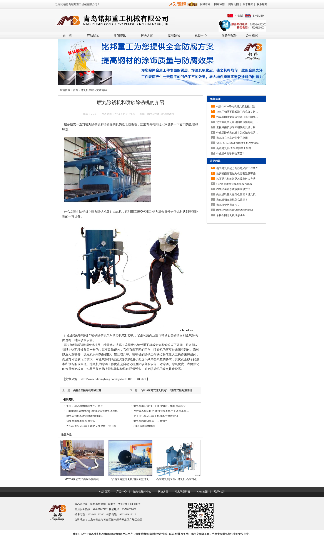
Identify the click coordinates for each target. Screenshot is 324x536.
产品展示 (93, 35)
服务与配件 (229, 35)
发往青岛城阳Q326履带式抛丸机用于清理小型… (161, 411)
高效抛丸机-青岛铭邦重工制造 (233, 148)
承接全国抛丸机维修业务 (87, 390)
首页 (75, 90)
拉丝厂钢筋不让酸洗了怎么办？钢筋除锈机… (242, 111)
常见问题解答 (182, 491)
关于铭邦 (248, 4)
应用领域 (174, 35)
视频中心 (201, 35)
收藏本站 (205, 4)
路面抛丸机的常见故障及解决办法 (236, 178)
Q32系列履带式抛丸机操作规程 (234, 183)
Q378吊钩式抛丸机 (144, 426)
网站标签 (219, 4)
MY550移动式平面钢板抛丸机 (82, 479)
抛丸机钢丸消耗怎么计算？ (232, 199)
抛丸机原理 (87, 90)
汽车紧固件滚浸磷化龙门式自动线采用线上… (242, 116)
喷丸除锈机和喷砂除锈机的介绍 (85, 416)
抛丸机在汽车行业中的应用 (232, 137)
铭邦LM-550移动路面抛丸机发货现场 (237, 143)
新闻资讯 (120, 35)
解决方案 (147, 35)
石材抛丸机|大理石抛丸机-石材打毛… (177, 479)
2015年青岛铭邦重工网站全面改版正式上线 (91, 426)
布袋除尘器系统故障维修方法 (233, 189)
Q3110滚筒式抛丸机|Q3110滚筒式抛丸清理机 (166, 390)
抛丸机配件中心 (142, 491)
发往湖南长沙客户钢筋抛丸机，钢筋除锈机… (242, 127)
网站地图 (233, 4)
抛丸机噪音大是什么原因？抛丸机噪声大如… (242, 194)
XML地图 (202, 491)
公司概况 (252, 35)
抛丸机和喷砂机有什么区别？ (150, 421)
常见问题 (215, 160)
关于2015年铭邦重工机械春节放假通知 (156, 416)
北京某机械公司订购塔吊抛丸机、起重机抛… (242, 122)
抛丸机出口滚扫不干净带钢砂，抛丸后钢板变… (161, 406)
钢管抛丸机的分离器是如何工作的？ (237, 168)
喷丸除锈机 (153, 114)
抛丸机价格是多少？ (228, 204)
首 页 (67, 35)
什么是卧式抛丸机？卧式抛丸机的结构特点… (242, 132)
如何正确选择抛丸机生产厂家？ (85, 406)
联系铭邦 (262, 4)
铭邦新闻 (215, 99)
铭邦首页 (104, 491)
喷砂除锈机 (167, 114)
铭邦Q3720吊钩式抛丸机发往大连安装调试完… (243, 106)
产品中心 (121, 491)
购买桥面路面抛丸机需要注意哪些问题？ (239, 173)
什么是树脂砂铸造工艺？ (230, 153)
